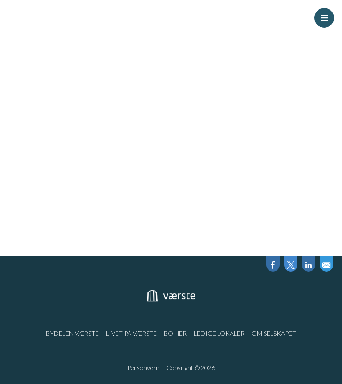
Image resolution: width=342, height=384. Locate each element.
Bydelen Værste (72, 333)
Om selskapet (274, 333)
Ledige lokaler (219, 333)
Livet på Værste (131, 333)
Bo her (175, 333)
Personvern (143, 368)
